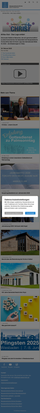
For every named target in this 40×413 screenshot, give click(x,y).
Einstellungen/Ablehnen (14, 213)
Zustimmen (30, 213)
